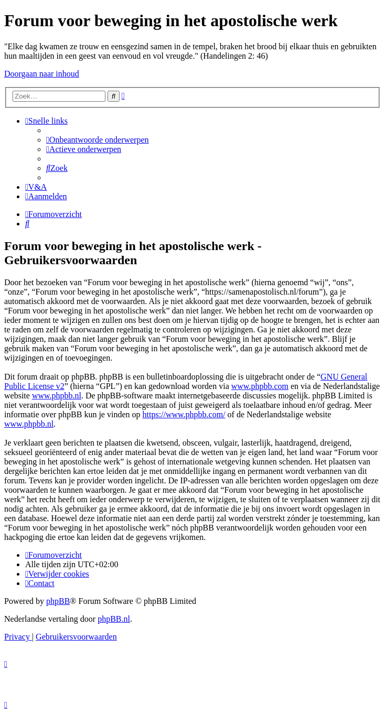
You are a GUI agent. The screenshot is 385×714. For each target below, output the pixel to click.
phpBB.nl (114, 618)
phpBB (58, 601)
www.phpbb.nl (56, 395)
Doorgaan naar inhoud (41, 73)
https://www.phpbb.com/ (184, 414)
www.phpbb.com (259, 386)
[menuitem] (97, 139)
